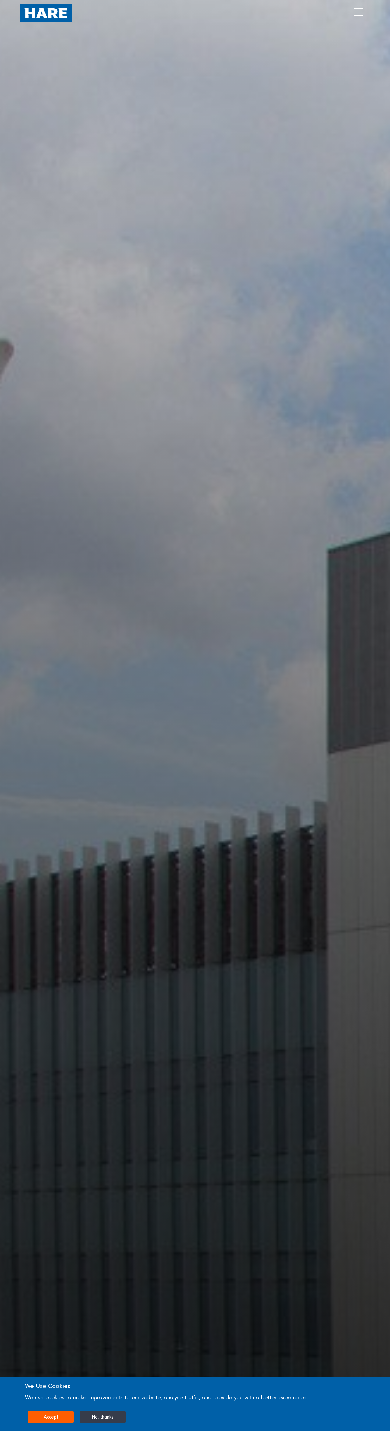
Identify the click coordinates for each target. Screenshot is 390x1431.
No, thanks (103, 1417)
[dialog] (195, 1404)
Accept (51, 1417)
